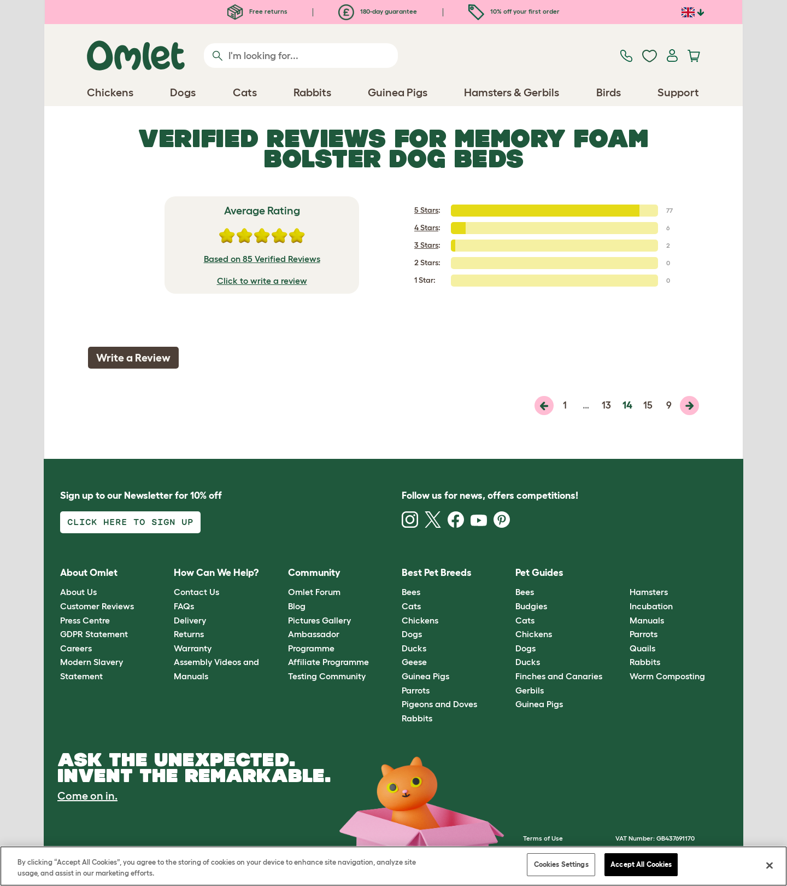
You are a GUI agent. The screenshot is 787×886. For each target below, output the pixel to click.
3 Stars (426, 245)
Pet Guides (539, 572)
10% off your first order (514, 11)
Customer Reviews (97, 606)
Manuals (647, 620)
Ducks (414, 648)
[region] (393, 866)
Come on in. (87, 796)
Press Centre (85, 620)
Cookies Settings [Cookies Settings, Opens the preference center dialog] (561, 864)
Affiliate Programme (328, 662)
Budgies (531, 606)
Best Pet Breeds (437, 572)
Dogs (412, 634)
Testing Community (327, 676)
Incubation (651, 606)
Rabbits (417, 718)
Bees (411, 592)
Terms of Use (543, 838)
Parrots (416, 690)
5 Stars (426, 210)
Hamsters (649, 592)
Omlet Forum (314, 592)
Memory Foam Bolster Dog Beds (455, 148)
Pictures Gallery (319, 620)
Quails (642, 648)
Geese (414, 662)
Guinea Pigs (425, 676)
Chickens (420, 620)
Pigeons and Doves (439, 704)
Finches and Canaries (558, 676)
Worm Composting (667, 676)
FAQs (184, 606)
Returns (189, 634)
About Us (78, 592)
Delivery (190, 620)
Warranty (193, 648)
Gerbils (529, 690)
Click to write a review (262, 280)
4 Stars (426, 227)
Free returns (257, 11)
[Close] (769, 865)
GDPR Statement (94, 634)
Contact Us (196, 592)
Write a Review (133, 358)
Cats (411, 606)
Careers (76, 648)
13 (606, 405)
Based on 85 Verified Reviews (262, 259)
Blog (297, 606)
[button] (621, 573)
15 (648, 405)
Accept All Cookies (641, 864)
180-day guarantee (377, 11)
